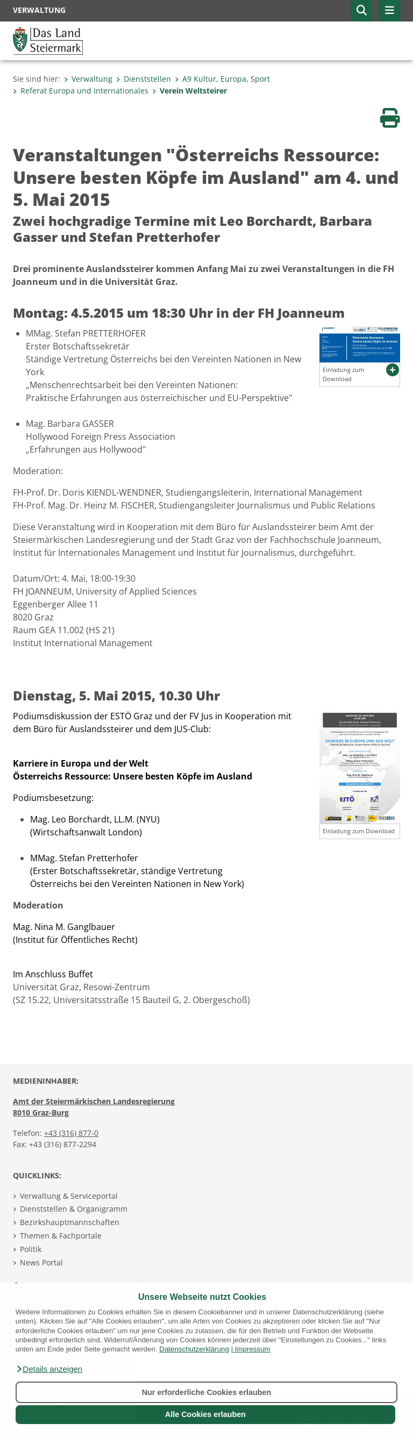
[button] (49, 1369)
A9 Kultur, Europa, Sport (222, 79)
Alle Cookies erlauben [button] (205, 1414)
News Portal (41, 1262)
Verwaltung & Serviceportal (69, 1196)
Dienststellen (143, 79)
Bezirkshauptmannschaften (69, 1222)
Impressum (252, 1349)
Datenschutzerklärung (194, 1349)
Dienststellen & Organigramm (73, 1209)
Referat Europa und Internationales (80, 90)
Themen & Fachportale (61, 1235)
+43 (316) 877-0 (71, 1133)
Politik (30, 1249)
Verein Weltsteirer (189, 90)
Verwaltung (88, 79)
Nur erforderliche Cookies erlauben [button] (207, 1392)
